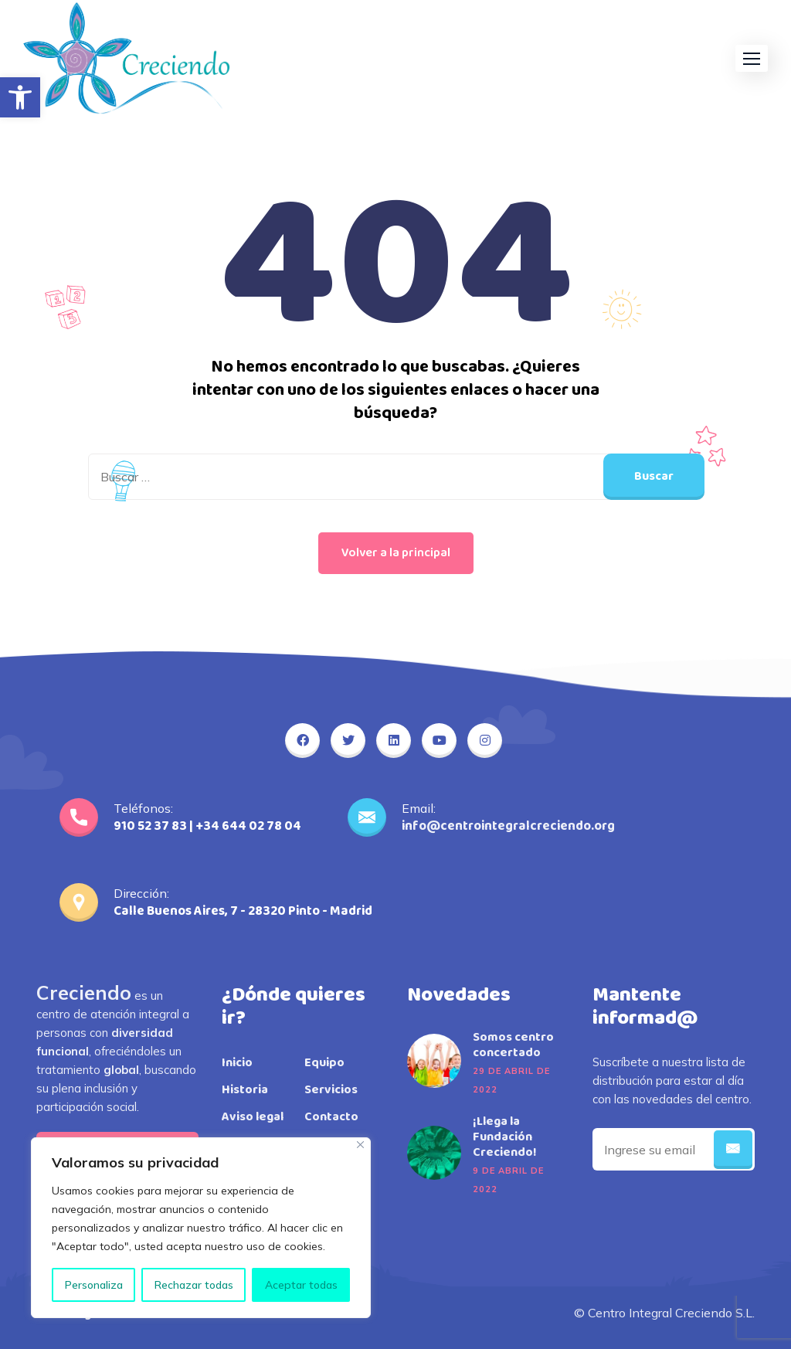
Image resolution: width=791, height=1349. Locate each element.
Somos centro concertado (513, 1045)
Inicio (237, 1063)
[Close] (360, 1144)
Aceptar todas (301, 1285)
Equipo (324, 1063)
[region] (201, 1227)
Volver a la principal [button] (395, 552)
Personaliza (94, 1285)
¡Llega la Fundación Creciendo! (505, 1137)
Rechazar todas (193, 1285)
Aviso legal (252, 1117)
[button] (20, 97)
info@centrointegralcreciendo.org (508, 826)
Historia (245, 1090)
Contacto (331, 1117)
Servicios (331, 1090)
